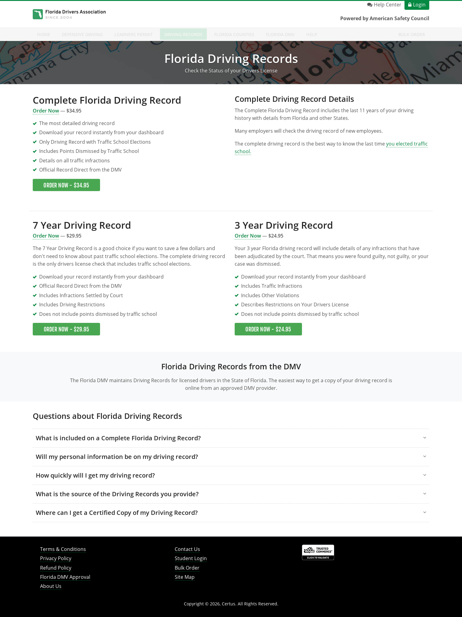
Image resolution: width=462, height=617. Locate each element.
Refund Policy (55, 567)
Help (311, 34)
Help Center (387, 4)
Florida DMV (280, 34)
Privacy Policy (55, 558)
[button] (231, 438)
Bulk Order (411, 34)
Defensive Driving (82, 34)
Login (419, 4)
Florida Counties (234, 34)
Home (43, 34)
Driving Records (183, 34)
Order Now (46, 235)
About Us (50, 586)
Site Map (185, 577)
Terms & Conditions (63, 549)
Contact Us (187, 549)
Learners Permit (133, 34)
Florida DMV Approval (65, 577)
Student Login (191, 558)
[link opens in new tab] (318, 552)
